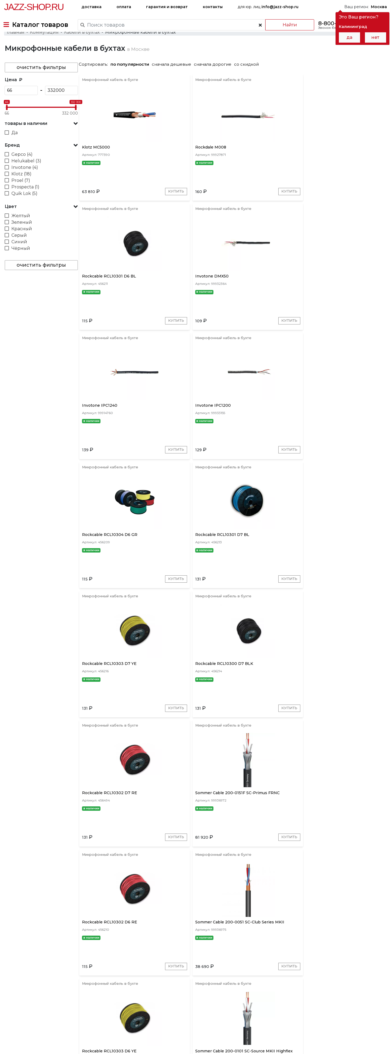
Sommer (141, 963)
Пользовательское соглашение (34, 1039)
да (349, 37)
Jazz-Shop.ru (34, 7)
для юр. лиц (268, 6)
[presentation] (110, 962)
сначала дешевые (173, 79)
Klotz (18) (21, 188)
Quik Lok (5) (24, 208)
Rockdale (348, 963)
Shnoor (298, 963)
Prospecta (373, 963)
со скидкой (248, 79)
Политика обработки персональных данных (47, 1045)
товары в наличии (25, 138)
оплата (123, 6)
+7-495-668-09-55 (20, 1022)
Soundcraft (322, 963)
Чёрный (20, 263)
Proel (187, 963)
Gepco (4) (21, 169)
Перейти (138, 912)
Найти (285, 24)
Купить (140, 212)
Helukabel (275, 963)
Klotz (122, 963)
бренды (220, 999)
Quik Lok (208, 963)
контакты (213, 6)
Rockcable (166, 963)
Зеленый (21, 237)
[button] (40, 138)
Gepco (253, 963)
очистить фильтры (40, 82)
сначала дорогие (215, 79)
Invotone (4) (24, 182)
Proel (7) (20, 195)
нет (375, 37)
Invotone (232, 963)
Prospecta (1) (25, 201)
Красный (21, 243)
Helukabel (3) (26, 175)
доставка (91, 6)
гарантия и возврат (167, 6)
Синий (19, 256)
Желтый (20, 230)
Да (14, 147)
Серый (18, 250)
